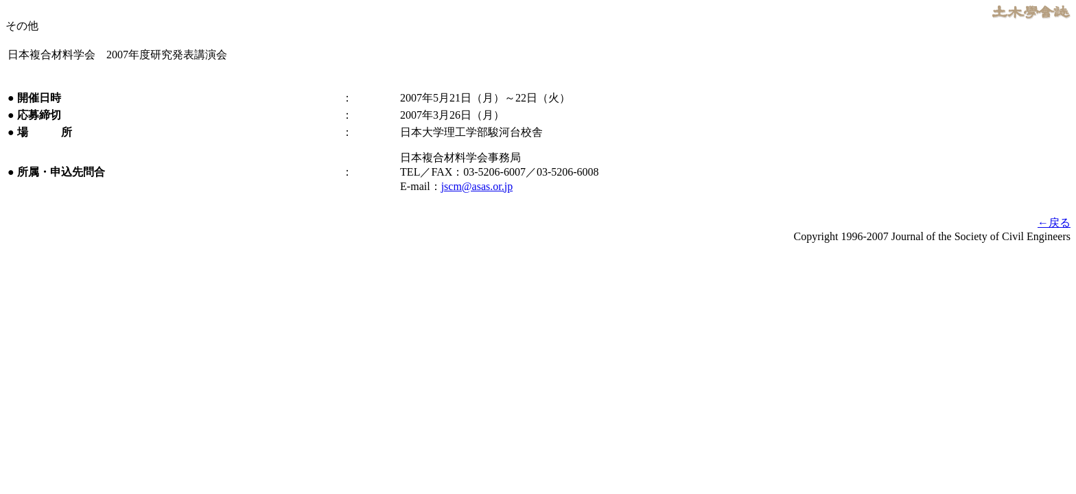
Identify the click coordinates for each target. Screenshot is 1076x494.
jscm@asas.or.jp (477, 186)
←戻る (1054, 222)
